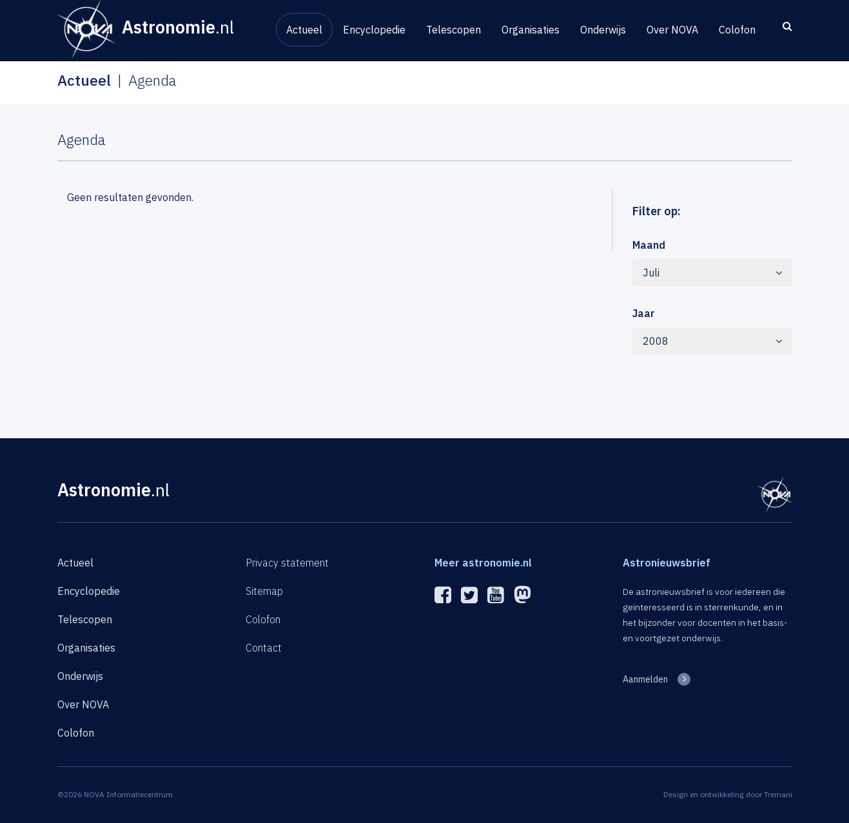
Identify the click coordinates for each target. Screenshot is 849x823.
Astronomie (113, 489)
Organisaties (531, 29)
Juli (712, 272)
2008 (712, 341)
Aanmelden (645, 679)
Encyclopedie (374, 29)
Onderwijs (603, 29)
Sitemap (264, 591)
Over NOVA (672, 29)
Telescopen (453, 29)
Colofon (737, 29)
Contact (264, 647)
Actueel (304, 29)
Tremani (778, 794)
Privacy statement (287, 562)
